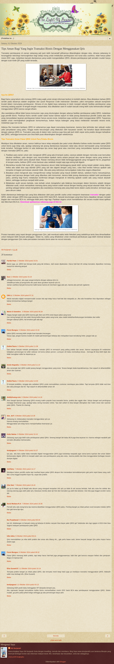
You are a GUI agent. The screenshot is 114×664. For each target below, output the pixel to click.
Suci (8, 277)
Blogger (63, 662)
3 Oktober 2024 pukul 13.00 (27, 381)
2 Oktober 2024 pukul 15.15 (21, 277)
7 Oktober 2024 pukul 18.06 (32, 504)
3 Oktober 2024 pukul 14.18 (31, 397)
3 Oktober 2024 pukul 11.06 (27, 346)
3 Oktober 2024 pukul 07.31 (23, 295)
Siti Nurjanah (16, 648)
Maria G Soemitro (14, 312)
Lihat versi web (55, 640)
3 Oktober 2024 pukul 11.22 (29, 365)
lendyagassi (11, 450)
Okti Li (9, 295)
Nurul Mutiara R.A (14, 504)
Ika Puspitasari (13, 520)
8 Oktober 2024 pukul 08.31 (25, 536)
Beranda (55, 636)
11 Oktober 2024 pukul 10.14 (30, 568)
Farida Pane (11, 261)
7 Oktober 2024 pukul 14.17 (25, 469)
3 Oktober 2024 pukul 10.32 (29, 330)
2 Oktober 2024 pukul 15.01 (27, 261)
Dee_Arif (10, 416)
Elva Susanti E (12, 568)
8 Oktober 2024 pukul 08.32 (29, 552)
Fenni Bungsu (12, 330)
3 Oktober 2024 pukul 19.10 (27, 434)
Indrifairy (10, 469)
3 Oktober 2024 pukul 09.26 (32, 312)
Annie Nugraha (13, 365)
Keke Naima (11, 434)
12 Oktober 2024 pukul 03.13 (28, 585)
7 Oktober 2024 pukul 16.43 (25, 485)
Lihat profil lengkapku (16, 657)
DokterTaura (12, 346)
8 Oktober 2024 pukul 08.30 (29, 520)
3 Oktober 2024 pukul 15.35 (24, 416)
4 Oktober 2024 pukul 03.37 (27, 450)
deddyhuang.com (14, 397)
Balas (9, 270)
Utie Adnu (11, 536)
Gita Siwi (10, 485)
